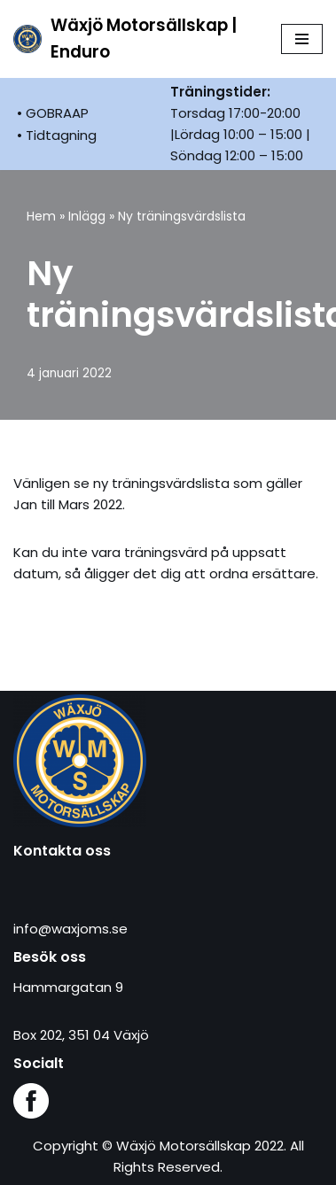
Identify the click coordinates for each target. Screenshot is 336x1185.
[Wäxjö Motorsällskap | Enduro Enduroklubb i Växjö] (133, 39)
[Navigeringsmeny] (302, 39)
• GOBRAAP (53, 113)
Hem (41, 216)
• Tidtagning (57, 135)
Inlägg (86, 216)
